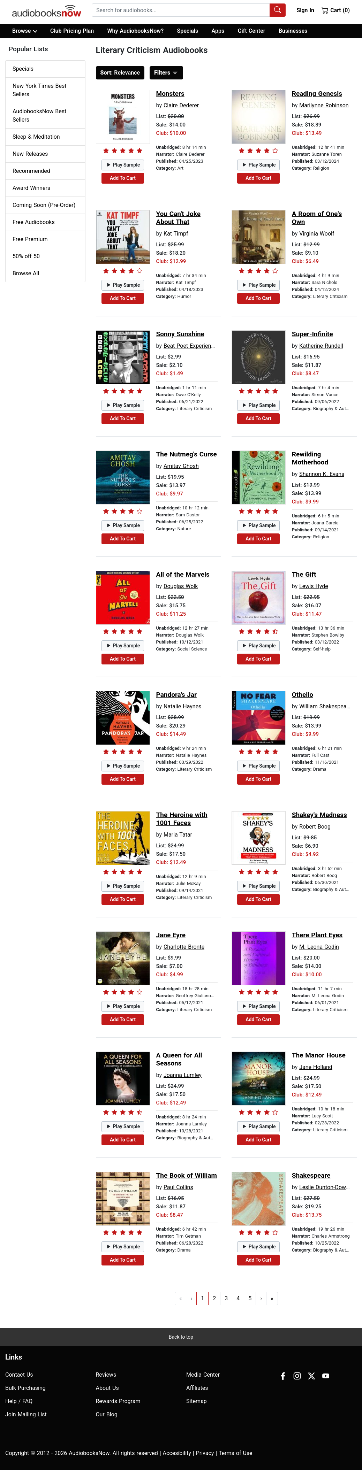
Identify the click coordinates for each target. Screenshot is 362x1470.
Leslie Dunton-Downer (326, 1187)
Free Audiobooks (34, 222)
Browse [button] (24, 31)
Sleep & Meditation (36, 136)
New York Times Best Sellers (39, 90)
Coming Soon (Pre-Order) (44, 205)
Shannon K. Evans (321, 474)
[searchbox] (181, 10)
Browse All (26, 273)
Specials (187, 31)
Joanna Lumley (183, 1075)
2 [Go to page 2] (214, 1298)
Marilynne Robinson (323, 105)
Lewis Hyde (313, 586)
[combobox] (189, 10)
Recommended (31, 171)
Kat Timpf (176, 233)
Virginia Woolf (316, 233)
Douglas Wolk (181, 586)
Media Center (203, 1374)
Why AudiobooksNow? (135, 31)
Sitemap (196, 1401)
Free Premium (30, 239)
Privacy (205, 1453)
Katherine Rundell (321, 346)
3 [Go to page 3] (226, 1298)
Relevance (120, 72)
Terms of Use (235, 1453)
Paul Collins (178, 1187)
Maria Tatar (178, 834)
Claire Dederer (181, 105)
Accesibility (177, 1453)
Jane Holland (315, 1067)
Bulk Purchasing (25, 1388)
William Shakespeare (325, 706)
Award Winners (31, 188)
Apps (218, 31)
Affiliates (197, 1388)
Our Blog (107, 1414)
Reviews (106, 1374)
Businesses (293, 31)
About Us (107, 1388)
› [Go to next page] (261, 1298)
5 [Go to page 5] (249, 1298)
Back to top (181, 1337)
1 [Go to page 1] (202, 1298)
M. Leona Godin (319, 947)
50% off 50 (26, 256)
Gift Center (251, 31)
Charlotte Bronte (184, 947)
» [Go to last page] (272, 1298)
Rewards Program (118, 1401)
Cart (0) (336, 10)
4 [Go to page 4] (238, 1298)
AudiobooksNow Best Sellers (39, 115)
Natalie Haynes (182, 706)
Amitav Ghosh (181, 466)
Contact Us (19, 1374)
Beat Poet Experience (190, 346)
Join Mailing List (26, 1414)
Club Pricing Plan (72, 31)
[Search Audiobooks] (278, 10)
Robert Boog (315, 826)
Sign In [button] (305, 10)
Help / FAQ (18, 1401)
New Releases (30, 154)
